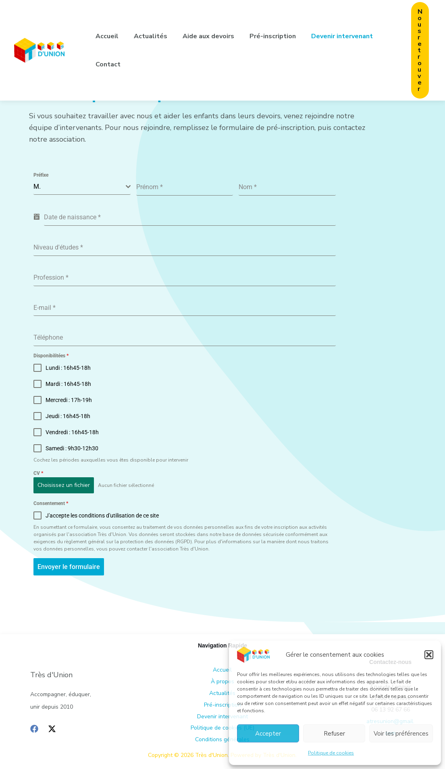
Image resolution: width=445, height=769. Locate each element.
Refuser (334, 734)
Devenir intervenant (331, 36)
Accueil (105, 36)
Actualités (147, 36)
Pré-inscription (264, 36)
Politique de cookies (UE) (222, 728)
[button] (429, 655)
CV (38, 473)
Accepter (268, 734)
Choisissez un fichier (63, 485)
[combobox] (82, 187)
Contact (106, 64)
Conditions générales (222, 739)
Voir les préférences (401, 734)
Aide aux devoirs (202, 36)
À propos (222, 681)
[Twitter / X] (52, 728)
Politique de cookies (331, 753)
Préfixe (40, 175)
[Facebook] (34, 728)
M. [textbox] (37, 186)
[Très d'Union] (253, 654)
